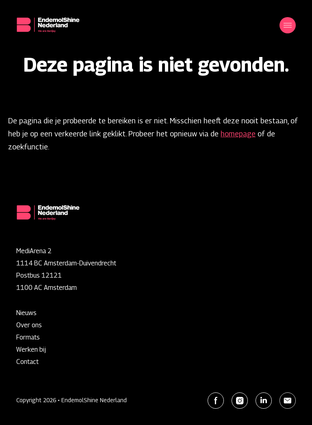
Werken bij (31, 349)
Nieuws (26, 313)
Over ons (29, 325)
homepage (238, 133)
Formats (28, 337)
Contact (27, 362)
